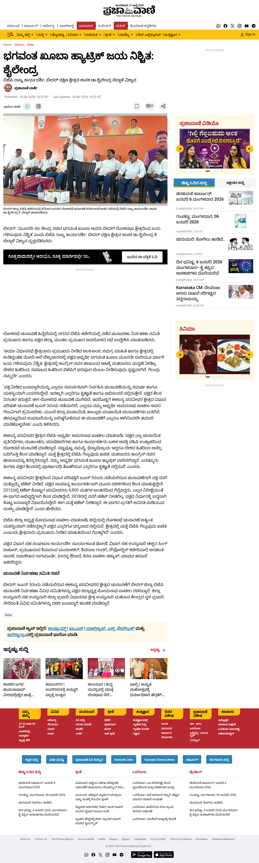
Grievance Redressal (223, 839)
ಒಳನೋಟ (139, 772)
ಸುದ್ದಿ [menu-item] (41, 35)
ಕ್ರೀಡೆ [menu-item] (108, 35)
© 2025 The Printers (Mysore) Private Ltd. (128, 846)
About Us (25, 839)
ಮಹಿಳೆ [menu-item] (120, 26)
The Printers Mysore (62, 839)
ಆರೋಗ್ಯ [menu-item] (48, 26)
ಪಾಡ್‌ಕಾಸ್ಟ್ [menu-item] (66, 26)
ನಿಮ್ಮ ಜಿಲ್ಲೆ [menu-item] (23, 35)
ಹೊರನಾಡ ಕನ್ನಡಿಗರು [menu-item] (143, 26)
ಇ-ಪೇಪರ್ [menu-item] (104, 26)
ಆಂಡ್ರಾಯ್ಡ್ (57, 628)
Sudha (101, 839)
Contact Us (41, 839)
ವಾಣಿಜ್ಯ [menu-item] (124, 35)
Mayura (113, 839)
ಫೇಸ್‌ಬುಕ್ (125, 628)
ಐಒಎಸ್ (76, 628)
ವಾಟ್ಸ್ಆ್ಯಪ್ (95, 628)
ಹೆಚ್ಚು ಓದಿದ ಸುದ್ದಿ (29, 772)
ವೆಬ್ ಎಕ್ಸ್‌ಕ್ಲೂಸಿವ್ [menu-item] (149, 35)
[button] (31, 759)
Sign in (248, 34)
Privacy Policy (158, 839)
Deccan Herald (86, 839)
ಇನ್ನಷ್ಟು (157, 650)
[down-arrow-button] (32, 35)
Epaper (126, 839)
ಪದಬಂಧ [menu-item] (13, 26)
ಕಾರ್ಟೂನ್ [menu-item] (31, 26)
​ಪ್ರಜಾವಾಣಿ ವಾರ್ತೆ (25, 88)
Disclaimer (202, 839)
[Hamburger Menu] (10, 34)
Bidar (8, 615)
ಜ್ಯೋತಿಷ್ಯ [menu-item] (58, 35)
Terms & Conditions (181, 839)
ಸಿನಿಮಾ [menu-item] (73, 35)
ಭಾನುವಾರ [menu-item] (86, 26)
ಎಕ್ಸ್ (111, 628)
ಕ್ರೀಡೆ (78, 772)
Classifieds (140, 839)
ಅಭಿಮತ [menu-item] (91, 35)
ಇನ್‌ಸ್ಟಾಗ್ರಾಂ (17, 634)
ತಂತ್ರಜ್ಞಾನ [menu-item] (170, 35)
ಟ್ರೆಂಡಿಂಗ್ (195, 772)
